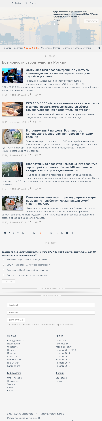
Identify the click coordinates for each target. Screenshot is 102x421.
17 (62, 233)
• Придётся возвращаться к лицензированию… (26, 275)
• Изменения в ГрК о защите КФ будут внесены (25, 260)
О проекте (12, 347)
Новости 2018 (63, 366)
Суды (10, 390)
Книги (10, 387)
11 (28, 233)
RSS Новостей (14, 359)
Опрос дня (61, 340)
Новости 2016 (63, 359)
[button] (99, 48)
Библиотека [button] (14, 373)
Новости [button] (7, 48)
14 (45, 233)
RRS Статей (13, 363)
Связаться (61, 378)
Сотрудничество (15, 340)
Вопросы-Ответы (82, 48)
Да (56, 24)
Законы (11, 384)
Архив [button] (59, 335)
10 (23, 233)
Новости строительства (51, 414)
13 (40, 233)
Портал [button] (11, 335)
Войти (16, 3)
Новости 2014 (63, 353)
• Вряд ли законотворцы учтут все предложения (26, 265)
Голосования (62, 343)
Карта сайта (13, 366)
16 (56, 233)
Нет (57, 20)
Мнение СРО (51, 243)
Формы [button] (60, 373)
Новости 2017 (63, 363)
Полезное (67, 48)
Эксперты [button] (18, 48)
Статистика (13, 381)
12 (34, 233)
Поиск (31, 3)
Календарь (46, 48)
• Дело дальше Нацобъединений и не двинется (25, 270)
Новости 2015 (63, 356)
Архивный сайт (63, 347)
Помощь (11, 353)
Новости (52, 56)
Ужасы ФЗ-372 (31, 48)
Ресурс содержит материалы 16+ (24, 418)
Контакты (12, 356)
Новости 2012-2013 (66, 350)
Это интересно (14, 378)
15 (51, 233)
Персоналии (13, 343)
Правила (11, 350)
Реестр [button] (56, 48)
